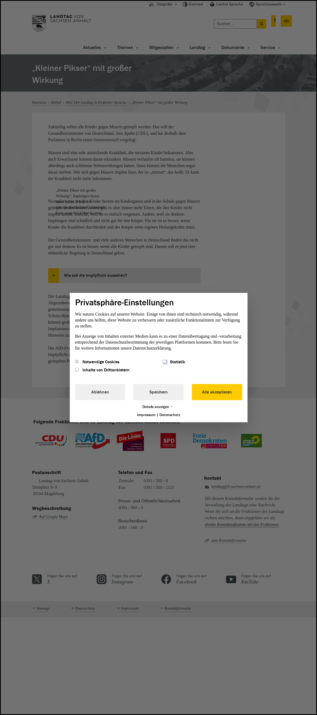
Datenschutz (169, 414)
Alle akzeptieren (217, 392)
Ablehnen (100, 392)
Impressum (146, 414)
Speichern (158, 392)
